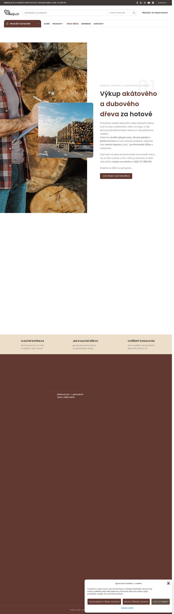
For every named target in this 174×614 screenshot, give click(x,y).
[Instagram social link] (145, 3)
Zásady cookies (127, 608)
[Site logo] (11, 12)
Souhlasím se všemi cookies (104, 601)
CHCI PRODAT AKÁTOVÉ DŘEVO (116, 176)
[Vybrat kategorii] (119, 13)
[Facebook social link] (137, 3)
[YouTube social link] (149, 3)
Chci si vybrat (160, 601)
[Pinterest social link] (153, 3)
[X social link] (141, 3)
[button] (168, 583)
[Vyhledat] (79, 13)
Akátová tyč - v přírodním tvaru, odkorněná (70, 396)
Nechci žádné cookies (136, 601)
